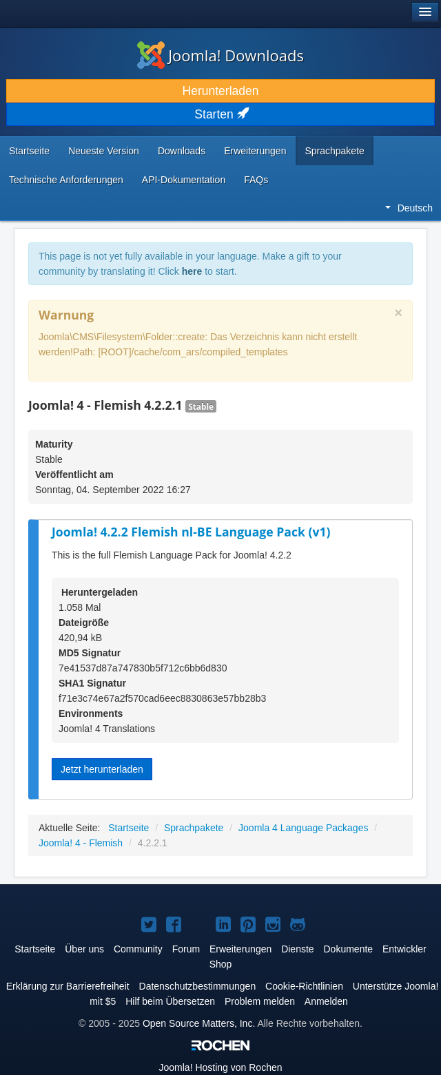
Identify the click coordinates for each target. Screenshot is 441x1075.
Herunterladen (221, 91)
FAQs (256, 179)
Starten (220, 114)
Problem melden (260, 1001)
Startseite (29, 150)
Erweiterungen (255, 150)
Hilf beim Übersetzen (170, 1001)
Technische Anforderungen (66, 179)
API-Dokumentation (183, 179)
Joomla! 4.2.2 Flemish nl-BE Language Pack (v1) (191, 531)
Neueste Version (103, 150)
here (192, 271)
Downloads (181, 150)
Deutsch (409, 207)
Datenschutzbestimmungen (197, 986)
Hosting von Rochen (221, 1067)
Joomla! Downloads (220, 55)
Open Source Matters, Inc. (199, 1023)
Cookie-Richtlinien (304, 986)
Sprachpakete (334, 150)
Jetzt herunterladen (102, 769)
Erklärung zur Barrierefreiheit (68, 986)
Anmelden (326, 1001)
